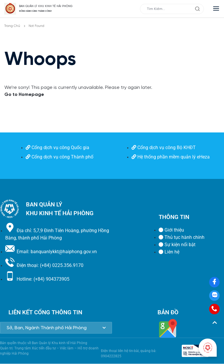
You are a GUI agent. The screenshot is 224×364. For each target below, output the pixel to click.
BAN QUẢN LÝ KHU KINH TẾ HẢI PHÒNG (46, 6)
